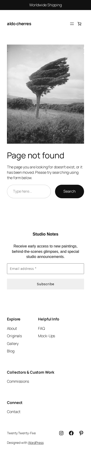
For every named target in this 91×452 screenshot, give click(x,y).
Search (69, 191)
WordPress (36, 442)
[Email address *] (45, 268)
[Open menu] (72, 24)
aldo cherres (19, 23)
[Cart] (79, 23)
